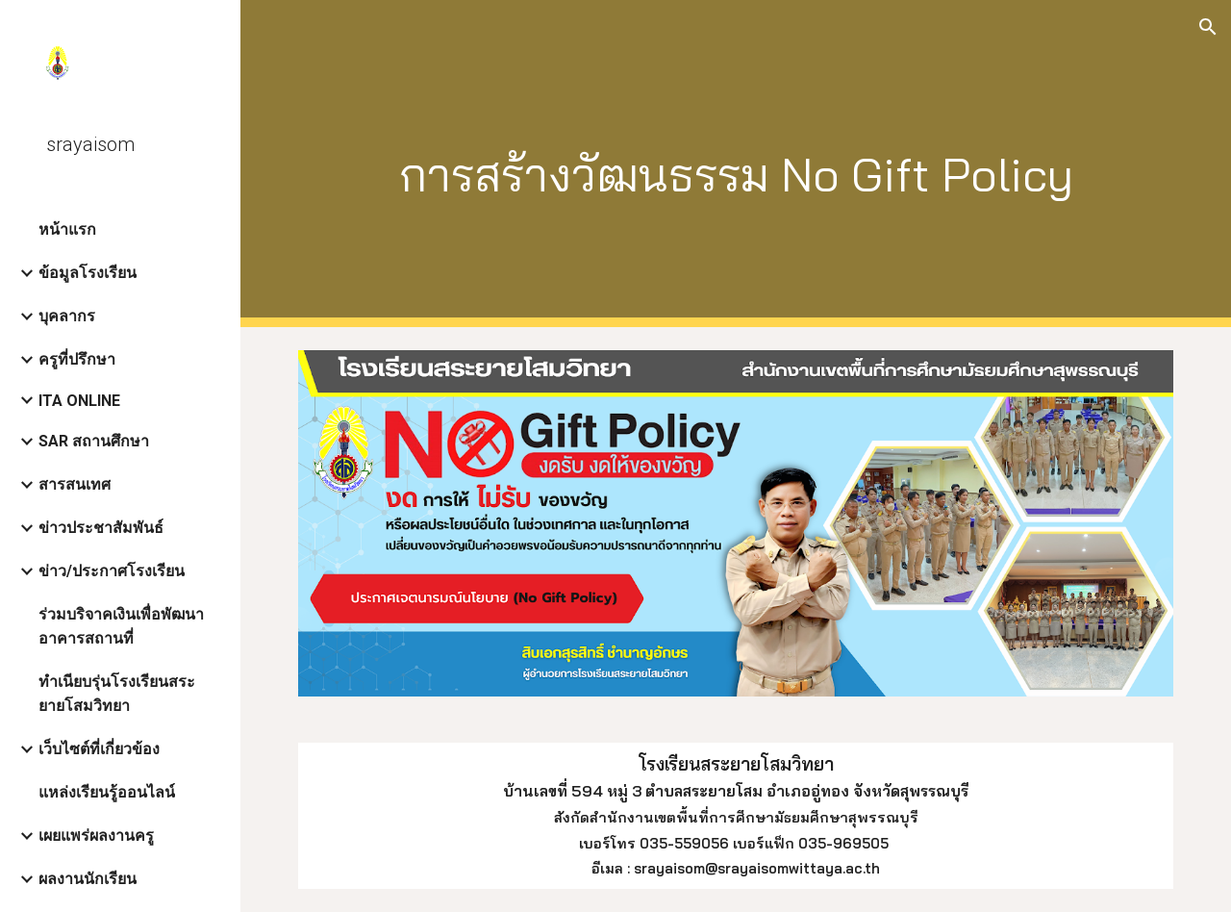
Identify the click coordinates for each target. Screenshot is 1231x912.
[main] (736, 164)
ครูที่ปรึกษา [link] (76, 359)
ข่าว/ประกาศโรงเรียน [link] (111, 571)
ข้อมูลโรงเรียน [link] (87, 273)
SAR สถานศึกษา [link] (93, 441)
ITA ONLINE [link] (79, 401)
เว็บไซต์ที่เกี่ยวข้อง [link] (99, 749)
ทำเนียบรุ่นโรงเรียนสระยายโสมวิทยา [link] (116, 693)
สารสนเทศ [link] (74, 484)
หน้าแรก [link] (67, 229)
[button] (1208, 27)
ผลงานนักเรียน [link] (87, 879)
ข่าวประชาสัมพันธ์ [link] (100, 528)
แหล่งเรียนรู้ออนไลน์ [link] (106, 792)
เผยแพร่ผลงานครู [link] (96, 835)
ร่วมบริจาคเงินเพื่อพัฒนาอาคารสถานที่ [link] (121, 626)
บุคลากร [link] (66, 316)
